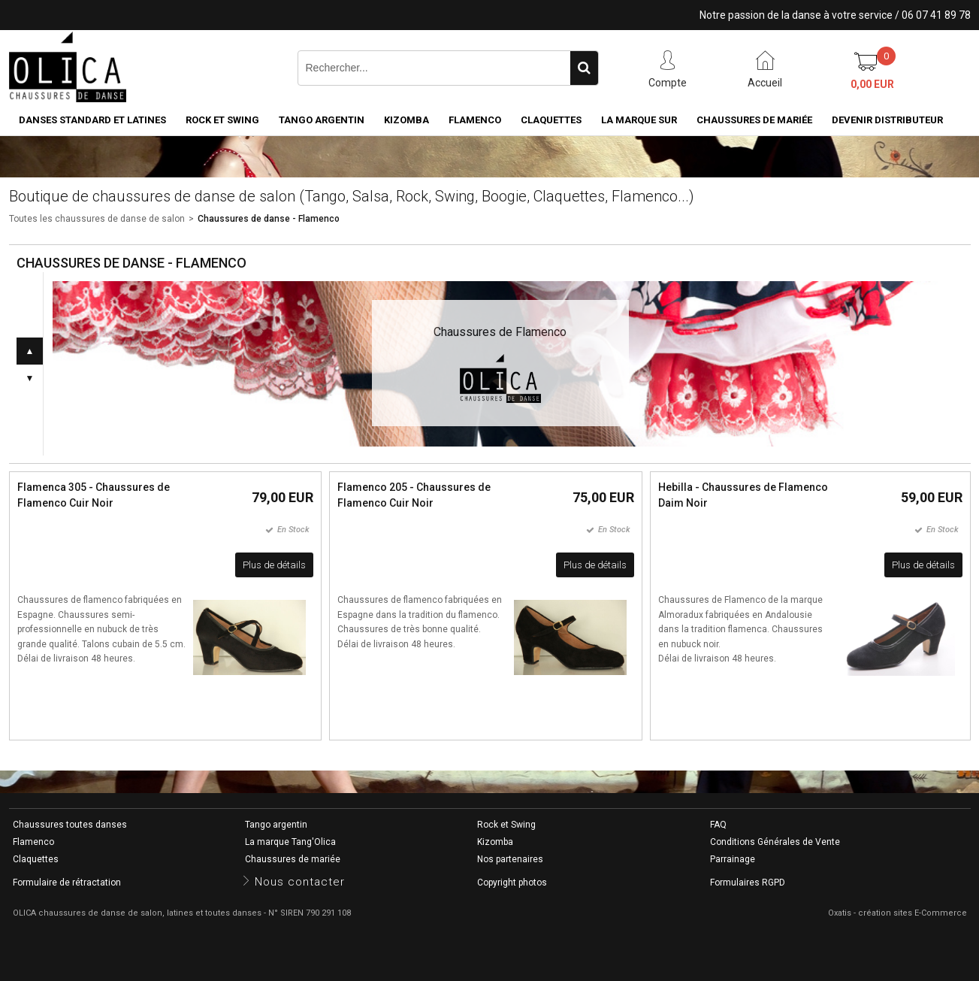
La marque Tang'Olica (290, 842)
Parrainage (732, 859)
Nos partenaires (510, 859)
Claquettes (551, 120)
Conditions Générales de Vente (775, 842)
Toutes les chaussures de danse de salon (97, 218)
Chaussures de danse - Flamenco (269, 218)
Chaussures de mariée (754, 120)
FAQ (718, 824)
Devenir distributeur (887, 120)
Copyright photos (512, 882)
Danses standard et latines (92, 120)
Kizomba (406, 120)
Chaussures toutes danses (70, 824)
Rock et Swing (222, 120)
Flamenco (475, 120)
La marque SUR (639, 120)
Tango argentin (321, 120)
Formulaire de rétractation (67, 882)
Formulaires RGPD (747, 882)
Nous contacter (300, 882)
